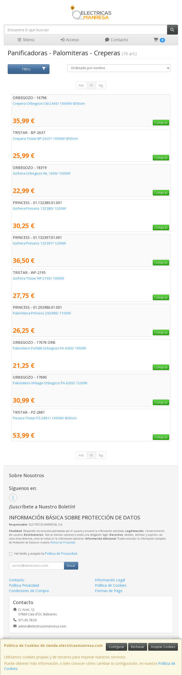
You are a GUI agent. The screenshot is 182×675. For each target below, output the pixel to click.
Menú (25, 39)
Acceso (69, 39)
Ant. (81, 85)
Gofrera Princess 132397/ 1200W (39, 243)
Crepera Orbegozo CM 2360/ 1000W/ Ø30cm (49, 103)
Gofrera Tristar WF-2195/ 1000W (38, 278)
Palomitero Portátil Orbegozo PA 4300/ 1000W (49, 348)
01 (91, 85)
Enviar (71, 565)
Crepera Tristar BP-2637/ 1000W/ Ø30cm (45, 138)
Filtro (34, 69)
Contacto (116, 39)
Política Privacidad (24, 585)
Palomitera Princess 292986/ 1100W (42, 313)
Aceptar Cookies (163, 647)
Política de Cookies (110, 585)
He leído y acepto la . (46, 553)
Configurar (116, 647)
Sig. (101, 85)
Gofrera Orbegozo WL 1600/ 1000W (41, 173)
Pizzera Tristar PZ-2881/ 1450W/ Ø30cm (45, 418)
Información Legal (110, 579)
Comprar (161, 122)
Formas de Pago (109, 590)
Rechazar (137, 647)
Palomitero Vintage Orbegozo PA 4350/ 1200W (50, 383)
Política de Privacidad (62, 542)
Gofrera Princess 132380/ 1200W (39, 208)
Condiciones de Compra (29, 590)
